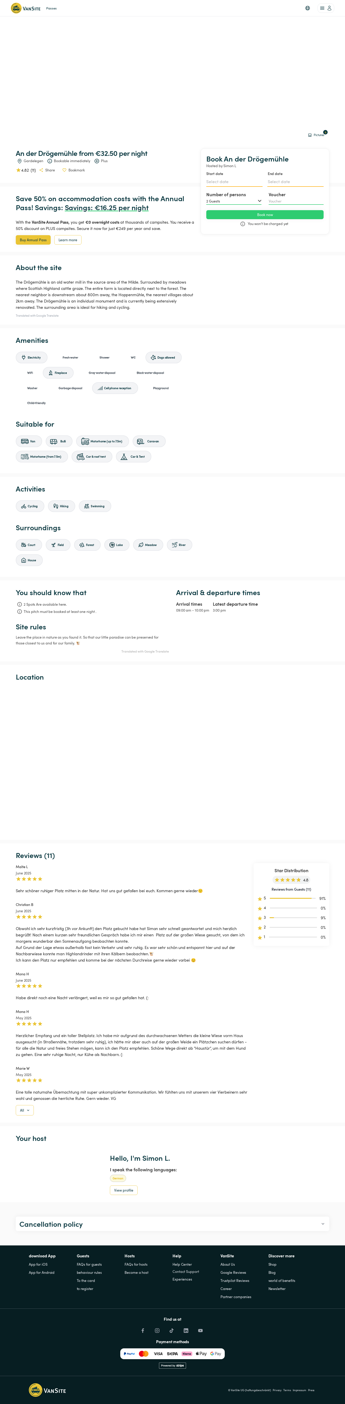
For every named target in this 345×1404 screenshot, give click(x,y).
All (25, 1110)
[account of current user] (326, 8)
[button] (307, 8)
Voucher (277, 194)
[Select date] (234, 181)
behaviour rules (89, 1272)
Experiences (182, 1279)
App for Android (42, 1272)
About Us (227, 1264)
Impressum (299, 1390)
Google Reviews (233, 1272)
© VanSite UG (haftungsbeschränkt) (249, 1390)
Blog (272, 1272)
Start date (214, 173)
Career (226, 1288)
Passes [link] (51, 8)
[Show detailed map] (172, 760)
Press (311, 1390)
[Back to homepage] (25, 8)
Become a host (136, 1272)
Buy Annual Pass (33, 239)
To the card (86, 1280)
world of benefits (281, 1280)
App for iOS (38, 1264)
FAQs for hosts (136, 1264)
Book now (265, 214)
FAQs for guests (89, 1264)
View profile (123, 1190)
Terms (287, 1390)
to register (85, 1288)
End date (275, 173)
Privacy (277, 1390)
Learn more (68, 239)
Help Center (182, 1264)
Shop (272, 1264)
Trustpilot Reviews (234, 1280)
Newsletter (277, 1288)
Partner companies (235, 1296)
